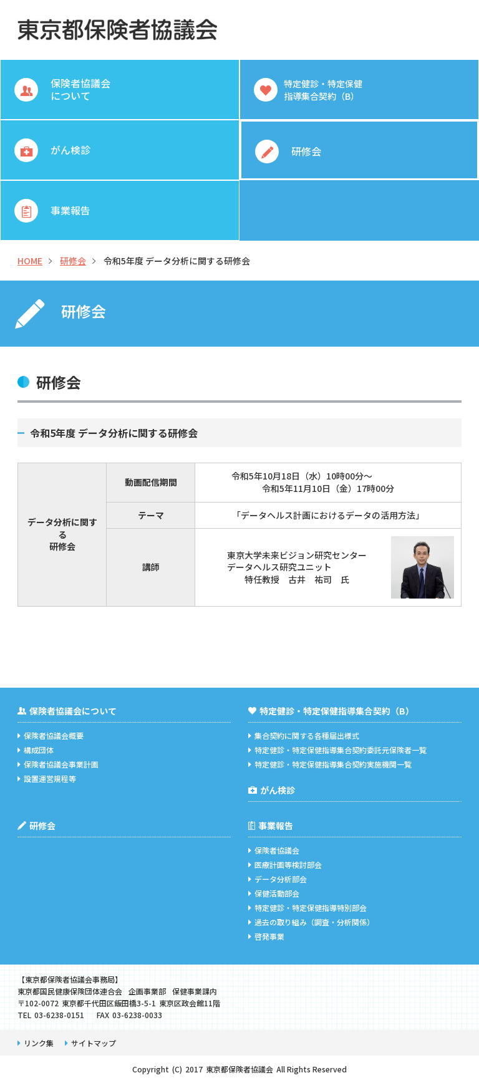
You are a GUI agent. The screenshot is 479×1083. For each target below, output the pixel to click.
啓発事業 (266, 936)
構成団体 (35, 749)
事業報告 (270, 825)
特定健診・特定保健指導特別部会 (307, 907)
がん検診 (271, 790)
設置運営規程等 (46, 778)
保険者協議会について (67, 711)
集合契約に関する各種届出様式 (303, 735)
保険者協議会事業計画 (58, 764)
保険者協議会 (273, 850)
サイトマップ (90, 1042)
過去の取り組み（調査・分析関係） (311, 922)
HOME (29, 260)
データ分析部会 (277, 879)
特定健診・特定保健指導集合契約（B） (331, 711)
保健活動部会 (273, 893)
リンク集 (35, 1042)
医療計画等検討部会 (285, 864)
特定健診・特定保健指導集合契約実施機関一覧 (330, 764)
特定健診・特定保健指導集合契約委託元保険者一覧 (337, 749)
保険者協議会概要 (50, 735)
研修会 (73, 260)
